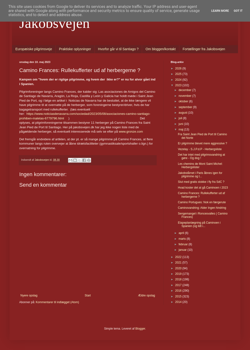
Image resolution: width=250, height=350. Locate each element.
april (182, 233)
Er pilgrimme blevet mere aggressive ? (202, 143)
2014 (178, 302)
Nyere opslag (29, 295)
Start (88, 295)
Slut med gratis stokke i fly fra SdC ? (201, 182)
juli (181, 118)
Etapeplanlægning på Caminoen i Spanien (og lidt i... (199, 224)
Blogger (140, 328)
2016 (178, 290)
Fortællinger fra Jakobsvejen (204, 49)
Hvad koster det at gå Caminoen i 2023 (203, 187)
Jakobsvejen (54, 23)
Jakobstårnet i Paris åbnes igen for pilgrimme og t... (200, 174)
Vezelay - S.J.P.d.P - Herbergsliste (200, 149)
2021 (178, 262)
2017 (178, 285)
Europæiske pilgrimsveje (33, 49)
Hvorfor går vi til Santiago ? (118, 49)
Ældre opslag (146, 295)
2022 (178, 257)
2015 (178, 296)
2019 (178, 274)
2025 (178, 74)
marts (183, 238)
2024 (178, 79)
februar (183, 244)
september (186, 107)
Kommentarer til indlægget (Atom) (57, 302)
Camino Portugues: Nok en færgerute (202, 202)
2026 (178, 68)
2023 (178, 85)
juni (181, 124)
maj (181, 129)
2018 (178, 279)
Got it (238, 10)
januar (183, 250)
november (185, 96)
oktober (184, 101)
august (183, 112)
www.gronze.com (131, 131)
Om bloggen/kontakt (160, 49)
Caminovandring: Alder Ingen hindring (202, 207)
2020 (178, 268)
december (185, 90)
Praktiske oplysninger (75, 49)
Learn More (220, 10)
